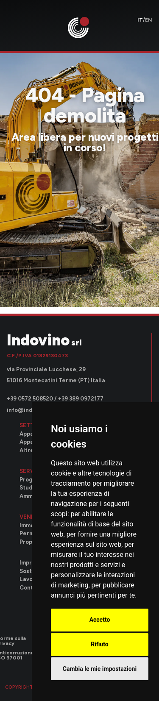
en (148, 20)
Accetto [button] (99, 619)
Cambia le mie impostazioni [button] (100, 668)
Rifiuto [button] (100, 644)
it (140, 20)
